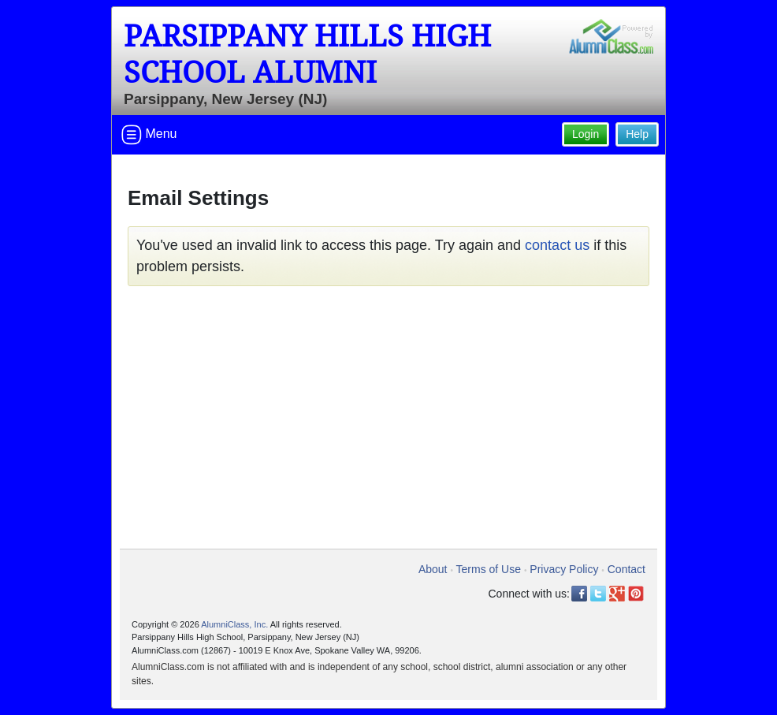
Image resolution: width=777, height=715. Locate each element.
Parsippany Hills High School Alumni (307, 54)
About (433, 569)
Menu (149, 135)
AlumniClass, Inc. (234, 624)
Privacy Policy (564, 569)
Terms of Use (488, 569)
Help (637, 134)
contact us (557, 245)
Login (585, 134)
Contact (626, 569)
